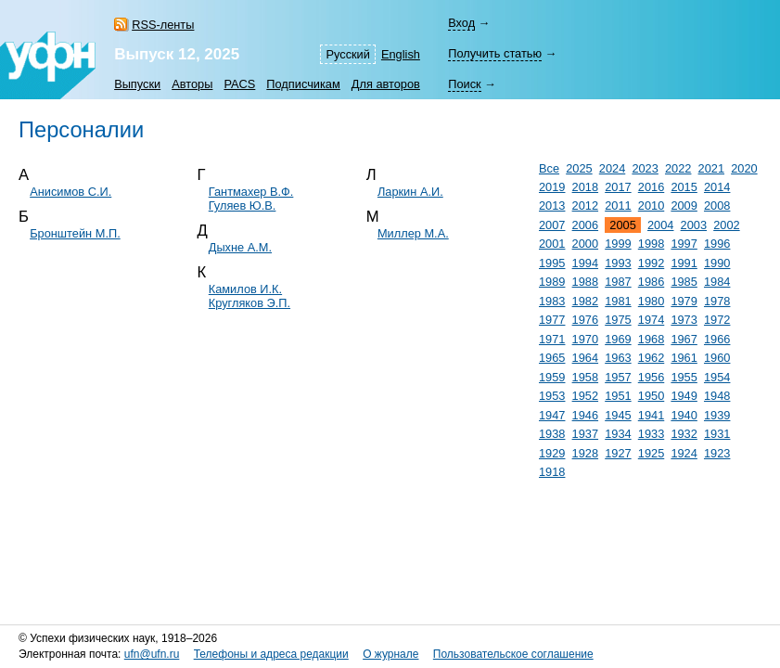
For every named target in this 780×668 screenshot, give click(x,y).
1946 (585, 415)
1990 (717, 263)
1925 (651, 453)
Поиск (464, 84)
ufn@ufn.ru (152, 654)
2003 (694, 225)
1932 (684, 434)
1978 (717, 301)
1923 (717, 453)
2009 (684, 205)
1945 (618, 415)
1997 (684, 243)
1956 (651, 377)
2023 (645, 168)
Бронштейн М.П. (75, 233)
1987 (618, 282)
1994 (585, 263)
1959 (552, 377)
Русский (347, 54)
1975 (618, 320)
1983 (552, 301)
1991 (684, 263)
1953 (552, 396)
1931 (717, 434)
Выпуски (137, 84)
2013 (552, 205)
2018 (585, 187)
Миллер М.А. (413, 233)
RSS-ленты (163, 25)
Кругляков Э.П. (249, 303)
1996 (717, 243)
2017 (618, 187)
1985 (684, 282)
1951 (618, 396)
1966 (717, 339)
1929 (552, 453)
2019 (552, 187)
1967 (684, 339)
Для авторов (386, 84)
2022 (678, 168)
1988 (585, 282)
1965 (552, 358)
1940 (684, 415)
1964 (585, 358)
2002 (726, 225)
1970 (585, 339)
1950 (651, 396)
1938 (552, 434)
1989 (552, 282)
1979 (684, 301)
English (400, 54)
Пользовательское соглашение (513, 654)
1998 (651, 243)
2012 (585, 205)
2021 (711, 168)
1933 (651, 434)
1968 (651, 339)
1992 (651, 263)
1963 (618, 358)
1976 (585, 320)
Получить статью (495, 53)
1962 (651, 358)
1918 (552, 472)
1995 (552, 263)
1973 (684, 320)
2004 (660, 225)
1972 (717, 320)
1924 (684, 453)
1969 (618, 339)
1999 (618, 243)
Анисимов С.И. (70, 192)
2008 (717, 205)
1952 (585, 396)
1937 (585, 434)
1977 (552, 320)
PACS (239, 84)
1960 (717, 358)
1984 (717, 282)
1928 (585, 453)
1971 (552, 339)
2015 (684, 187)
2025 (579, 168)
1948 (717, 396)
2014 (717, 187)
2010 (651, 205)
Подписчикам (302, 84)
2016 (651, 187)
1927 (618, 453)
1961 (684, 358)
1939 (717, 415)
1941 (651, 415)
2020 (744, 168)
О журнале (390, 654)
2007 (552, 225)
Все (549, 168)
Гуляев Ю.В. (242, 205)
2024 (612, 168)
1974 (651, 320)
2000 (585, 243)
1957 (618, 377)
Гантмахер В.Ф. (251, 192)
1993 (618, 263)
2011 (618, 205)
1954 (717, 377)
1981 (618, 301)
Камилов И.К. (245, 289)
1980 (651, 301)
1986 (651, 282)
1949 (684, 396)
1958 (585, 377)
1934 (618, 434)
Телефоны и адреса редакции (271, 654)
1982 (585, 301)
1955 (684, 377)
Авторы (192, 84)
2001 (552, 243)
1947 (552, 415)
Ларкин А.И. (410, 192)
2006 (585, 225)
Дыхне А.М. (240, 247)
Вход (461, 23)
